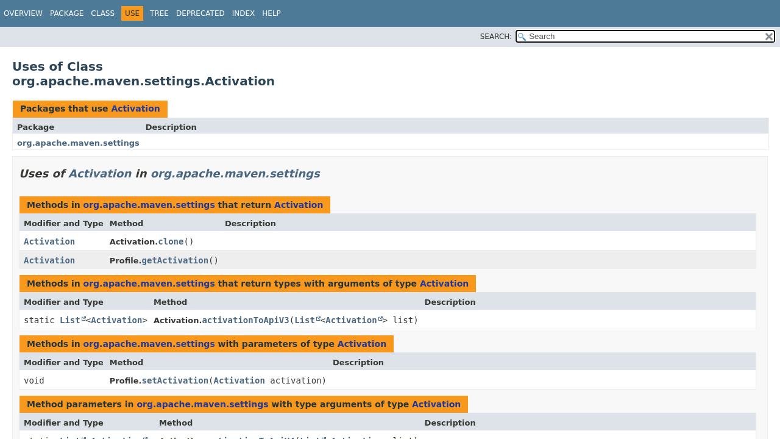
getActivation (175, 260)
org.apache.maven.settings (78, 143)
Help (271, 13)
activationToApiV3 (245, 320)
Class (103, 13)
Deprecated (200, 13)
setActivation (175, 380)
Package (66, 13)
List (70, 320)
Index (243, 13)
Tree (159, 13)
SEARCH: (496, 36)
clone (170, 241)
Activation (135, 108)
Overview (23, 13)
